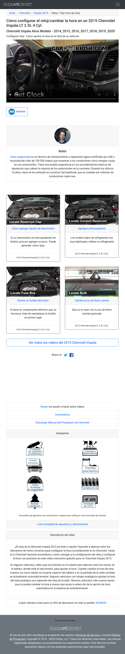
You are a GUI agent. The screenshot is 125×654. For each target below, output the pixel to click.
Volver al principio (65, 620)
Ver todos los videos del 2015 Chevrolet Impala (63, 343)
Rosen (44, 406)
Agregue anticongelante (91, 228)
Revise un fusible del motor (33, 300)
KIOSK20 (101, 602)
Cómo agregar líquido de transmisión (33, 228)
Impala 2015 (41, 13)
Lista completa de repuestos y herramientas (62, 524)
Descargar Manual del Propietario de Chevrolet (62, 422)
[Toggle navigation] (117, 4)
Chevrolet (24, 13)
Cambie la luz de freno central (92, 300)
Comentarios (62, 414)
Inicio (12, 13)
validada (16, 111)
